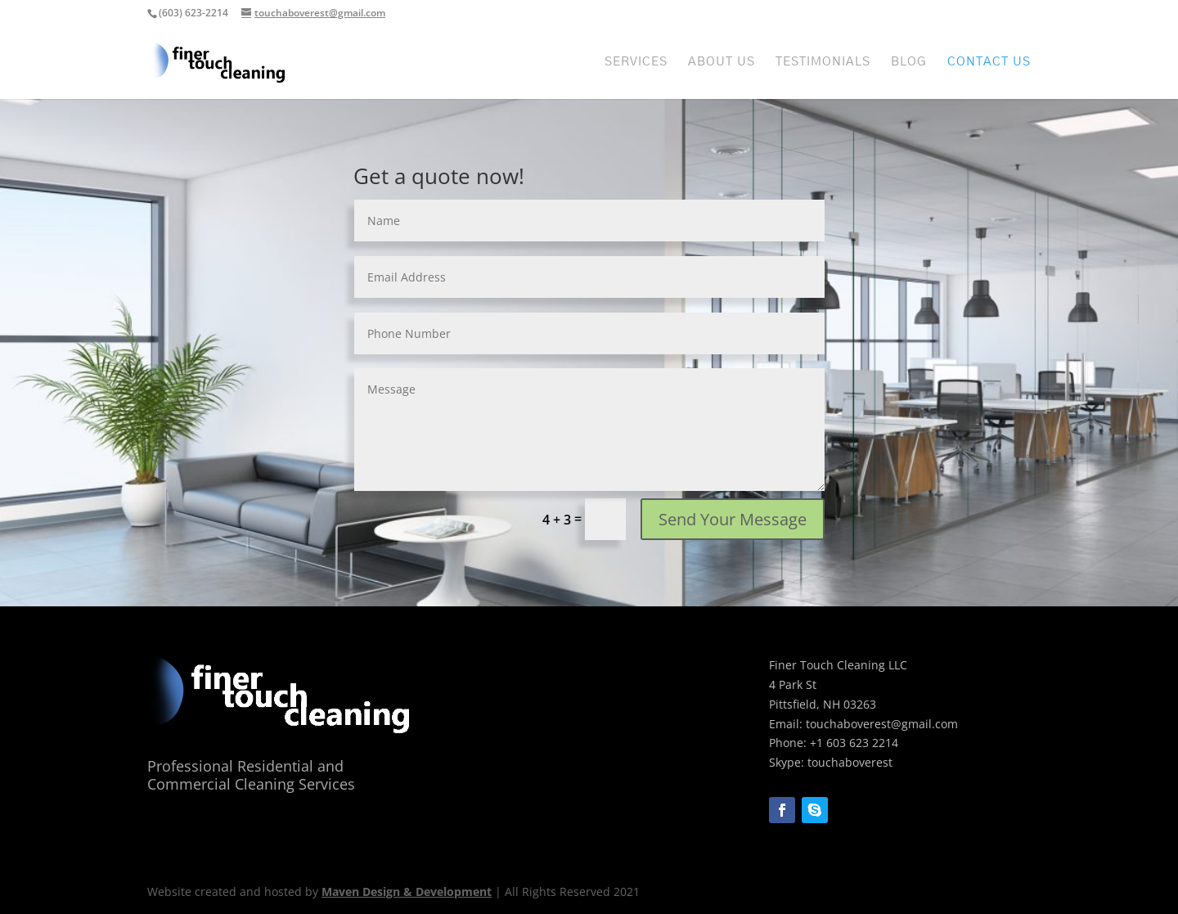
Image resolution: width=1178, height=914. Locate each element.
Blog (909, 62)
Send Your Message (733, 519)
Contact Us (989, 62)
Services (636, 62)
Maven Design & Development (406, 891)
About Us (721, 62)
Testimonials (823, 62)
